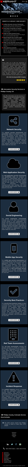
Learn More (13, 149)
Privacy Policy (7, 461)
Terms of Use (7, 462)
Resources (7, 454)
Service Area (7, 458)
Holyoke (14, 435)
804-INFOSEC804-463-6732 (16, 449)
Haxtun (14, 434)
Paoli (14, 436)
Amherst (14, 432)
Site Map (6, 459)
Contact (6, 456)
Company (6, 455)
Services (6, 452)
